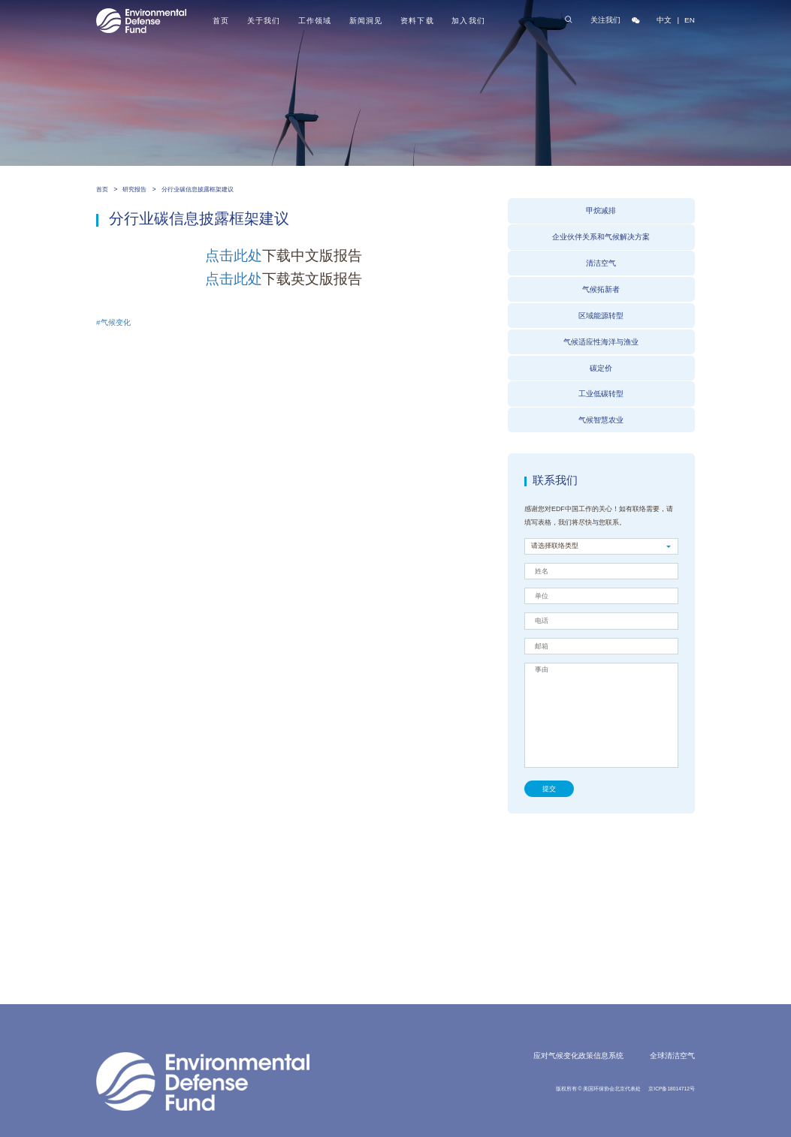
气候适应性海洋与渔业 (601, 342)
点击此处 (233, 255)
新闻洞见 (365, 21)
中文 (664, 20)
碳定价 (601, 368)
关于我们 (263, 21)
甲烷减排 (601, 210)
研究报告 (134, 189)
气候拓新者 (601, 289)
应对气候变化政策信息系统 (578, 1055)
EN (689, 20)
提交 (549, 789)
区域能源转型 (600, 315)
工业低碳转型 (600, 394)
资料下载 (416, 21)
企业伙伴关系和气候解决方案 (601, 237)
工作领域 (314, 21)
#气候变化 (113, 322)
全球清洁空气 (672, 1055)
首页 (221, 21)
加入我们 (468, 21)
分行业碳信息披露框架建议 (198, 189)
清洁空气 (601, 263)
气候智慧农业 (600, 420)
